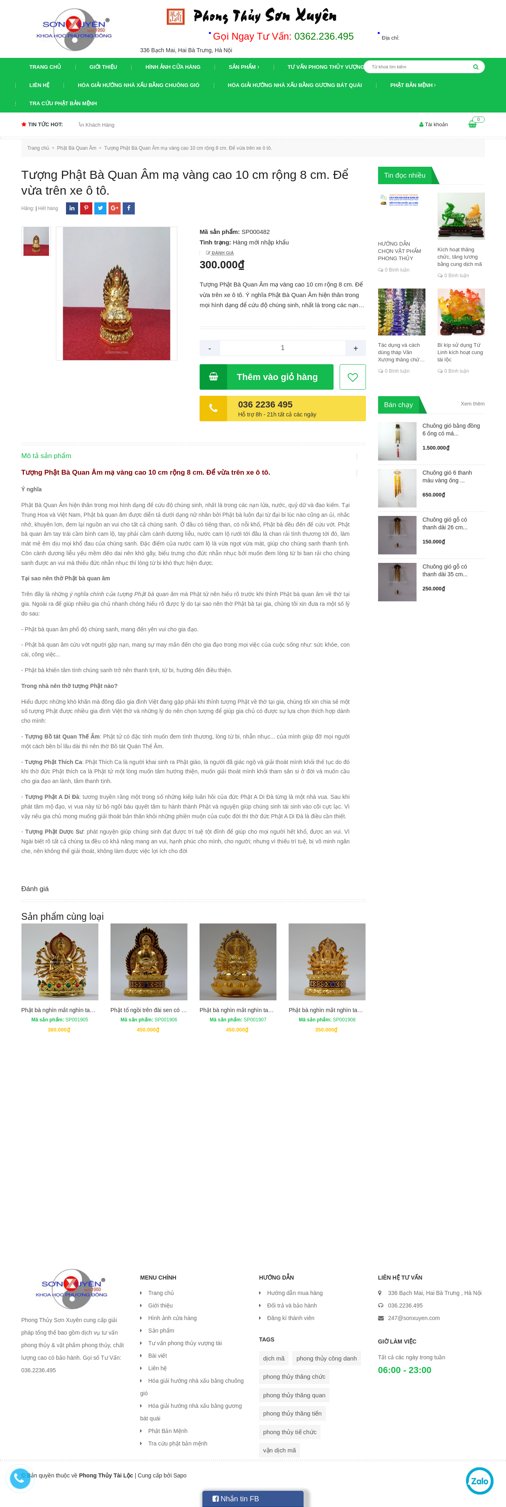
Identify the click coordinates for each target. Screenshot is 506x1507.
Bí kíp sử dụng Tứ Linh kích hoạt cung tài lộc (460, 352)
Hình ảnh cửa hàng (172, 67)
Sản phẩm (244, 67)
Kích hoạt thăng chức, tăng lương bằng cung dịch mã (460, 256)
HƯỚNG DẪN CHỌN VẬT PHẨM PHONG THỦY (399, 251)
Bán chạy (398, 405)
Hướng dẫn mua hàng (295, 1310)
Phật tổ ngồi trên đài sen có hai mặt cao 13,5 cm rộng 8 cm (185, 1027)
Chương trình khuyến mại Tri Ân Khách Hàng (79, 125)
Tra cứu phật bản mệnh (63, 103)
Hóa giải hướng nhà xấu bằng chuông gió (139, 85)
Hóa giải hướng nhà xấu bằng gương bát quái (295, 85)
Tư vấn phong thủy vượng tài (331, 67)
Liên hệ (40, 85)
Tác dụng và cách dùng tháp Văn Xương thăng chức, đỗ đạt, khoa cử (401, 352)
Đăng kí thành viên (291, 1335)
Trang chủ (46, 67)
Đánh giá (222, 252)
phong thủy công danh (326, 1375)
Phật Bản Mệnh (413, 85)
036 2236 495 (265, 404)
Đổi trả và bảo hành (292, 1323)
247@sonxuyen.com (414, 1335)
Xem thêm (473, 404)
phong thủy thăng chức (294, 1393)
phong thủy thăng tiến (292, 1430)
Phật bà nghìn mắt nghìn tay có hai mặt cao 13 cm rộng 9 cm (98, 1027)
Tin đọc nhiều (405, 175)
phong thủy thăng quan (294, 1412)
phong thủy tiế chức (290, 1449)
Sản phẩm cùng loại (62, 934)
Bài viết (157, 1373)
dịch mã (274, 1375)
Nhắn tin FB (236, 1499)
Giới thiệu (103, 67)
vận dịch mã (279, 1467)
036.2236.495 (405, 1323)
